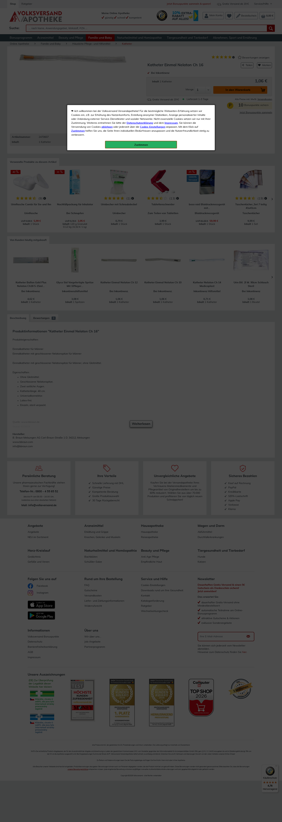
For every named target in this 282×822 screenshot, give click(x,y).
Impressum (171, 81)
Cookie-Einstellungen (152, 84)
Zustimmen (78, 88)
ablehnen (107, 84)
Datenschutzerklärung (140, 81)
